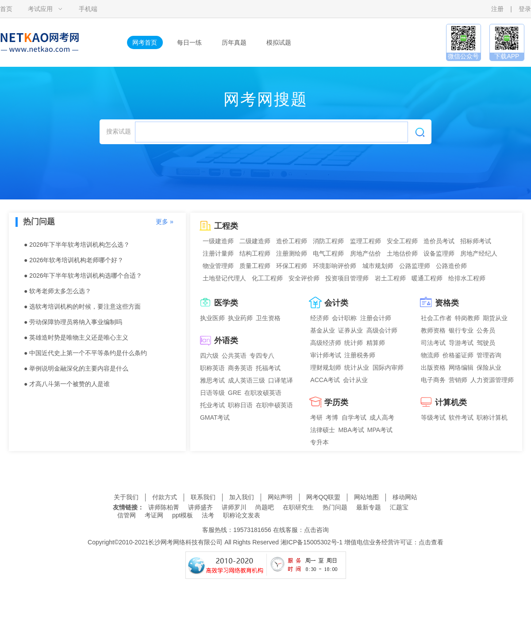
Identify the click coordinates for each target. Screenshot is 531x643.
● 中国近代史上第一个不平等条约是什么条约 (85, 352)
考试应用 (40, 8)
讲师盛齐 (200, 507)
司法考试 (433, 342)
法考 (208, 515)
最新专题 (368, 507)
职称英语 (212, 367)
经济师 (319, 318)
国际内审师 (388, 367)
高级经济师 (325, 342)
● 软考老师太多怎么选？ (57, 291)
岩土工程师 (390, 278)
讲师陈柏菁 (163, 507)
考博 (332, 417)
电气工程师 (328, 253)
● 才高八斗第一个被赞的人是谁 (67, 383)
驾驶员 (486, 342)
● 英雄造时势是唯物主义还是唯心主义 (76, 337)
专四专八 (262, 355)
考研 (316, 417)
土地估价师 (402, 253)
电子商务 (433, 379)
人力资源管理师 (492, 379)
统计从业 (356, 367)
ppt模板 (182, 515)
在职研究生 (298, 507)
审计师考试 (325, 355)
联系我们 (203, 497)
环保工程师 (291, 265)
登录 (525, 8)
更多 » (164, 221)
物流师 (430, 355)
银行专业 (461, 330)
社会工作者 (436, 318)
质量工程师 (254, 265)
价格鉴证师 (457, 355)
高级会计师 (381, 330)
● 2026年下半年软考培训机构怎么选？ (77, 244)
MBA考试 (351, 429)
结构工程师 (254, 253)
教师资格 (433, 330)
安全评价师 (304, 278)
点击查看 (431, 542)
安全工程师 (402, 241)
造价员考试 (438, 241)
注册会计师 (375, 318)
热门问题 (335, 507)
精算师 (375, 342)
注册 (497, 8)
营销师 (458, 379)
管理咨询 (489, 355)
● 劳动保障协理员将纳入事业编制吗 (73, 321)
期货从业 (495, 318)
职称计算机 (492, 417)
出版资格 (433, 367)
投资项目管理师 (347, 278)
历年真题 (234, 42)
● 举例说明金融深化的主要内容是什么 (76, 368)
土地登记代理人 (224, 278)
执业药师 (240, 318)
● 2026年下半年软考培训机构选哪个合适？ (83, 275)
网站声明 (280, 497)
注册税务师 (359, 355)
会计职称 (344, 318)
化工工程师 (267, 278)
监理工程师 (365, 241)
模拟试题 (278, 42)
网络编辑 (461, 367)
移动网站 (404, 497)
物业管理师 (218, 265)
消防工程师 (328, 241)
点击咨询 (316, 529)
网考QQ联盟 (323, 497)
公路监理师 (414, 265)
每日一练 (189, 42)
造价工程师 (291, 241)
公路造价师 (451, 265)
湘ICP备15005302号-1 (311, 542)
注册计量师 (218, 253)
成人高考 (381, 417)
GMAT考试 (215, 417)
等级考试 (433, 417)
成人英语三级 (246, 380)
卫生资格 (268, 318)
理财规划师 (325, 367)
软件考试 (461, 417)
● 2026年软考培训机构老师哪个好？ (74, 260)
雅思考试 (212, 380)
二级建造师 (254, 241)
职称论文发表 (241, 515)
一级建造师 (218, 241)
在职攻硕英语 (262, 392)
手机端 (88, 8)
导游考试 (461, 342)
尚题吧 (264, 507)
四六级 (209, 355)
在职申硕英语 (274, 405)
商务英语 (240, 367)
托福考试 (268, 367)
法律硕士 (322, 429)
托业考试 (212, 405)
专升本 (319, 442)
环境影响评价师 (334, 265)
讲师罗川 (234, 507)
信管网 (126, 515)
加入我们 (241, 497)
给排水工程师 (466, 278)
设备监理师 (438, 253)
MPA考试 (379, 429)
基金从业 (322, 330)
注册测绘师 (291, 253)
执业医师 (212, 318)
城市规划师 (377, 265)
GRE (234, 392)
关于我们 (126, 497)
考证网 (154, 515)
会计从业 (355, 379)
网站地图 (366, 497)
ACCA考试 (325, 379)
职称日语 (240, 405)
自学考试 (354, 417)
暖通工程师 (427, 278)
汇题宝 (399, 507)
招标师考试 (475, 241)
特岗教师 (467, 318)
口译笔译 (280, 380)
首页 (6, 8)
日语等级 (212, 392)
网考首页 (144, 42)
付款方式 (164, 497)
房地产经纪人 (478, 253)
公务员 (486, 330)
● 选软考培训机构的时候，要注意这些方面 (82, 306)
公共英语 (234, 355)
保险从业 (489, 367)
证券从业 (350, 330)
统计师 (353, 342)
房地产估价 (365, 253)
